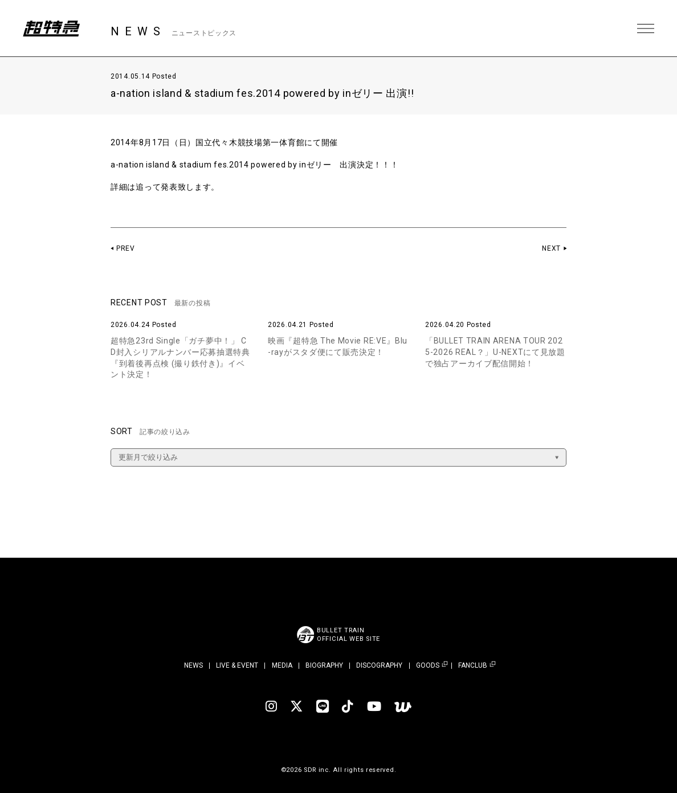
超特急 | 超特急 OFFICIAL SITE (51, 28)
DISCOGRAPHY (379, 665)
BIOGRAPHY (324, 665)
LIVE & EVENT (237, 665)
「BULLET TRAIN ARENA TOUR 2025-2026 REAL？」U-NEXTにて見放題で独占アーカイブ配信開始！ (495, 351)
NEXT (551, 248)
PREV (125, 248)
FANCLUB (472, 666)
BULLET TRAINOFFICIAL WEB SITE (348, 635)
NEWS (193, 665)
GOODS (427, 666)
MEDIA (282, 665)
